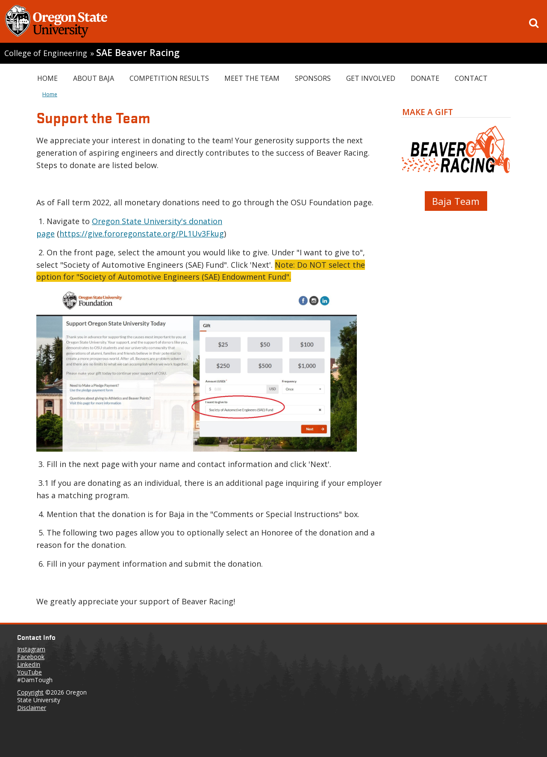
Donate (425, 78)
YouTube (29, 672)
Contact (471, 78)
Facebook (30, 657)
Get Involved (370, 78)
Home (47, 78)
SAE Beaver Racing (137, 52)
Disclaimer (31, 708)
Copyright (30, 692)
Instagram (31, 649)
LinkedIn (28, 664)
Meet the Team (251, 78)
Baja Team (455, 201)
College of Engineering (45, 53)
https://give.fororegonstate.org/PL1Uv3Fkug (141, 233)
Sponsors (313, 78)
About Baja (93, 78)
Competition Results (169, 78)
